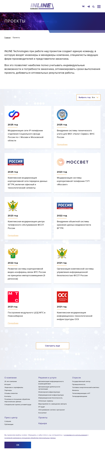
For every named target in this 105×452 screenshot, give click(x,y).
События (7, 421)
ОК (17, 445)
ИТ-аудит (41, 407)
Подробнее (62, 144)
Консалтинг (42, 413)
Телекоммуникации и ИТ (81, 393)
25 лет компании (10, 381)
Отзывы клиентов (11, 393)
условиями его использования (75, 435)
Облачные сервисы (45, 401)
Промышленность (78, 384)
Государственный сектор (81, 381)
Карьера (42, 423)
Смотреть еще (52, 345)
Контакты (7, 396)
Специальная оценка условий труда (17, 405)
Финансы (75, 390)
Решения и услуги (47, 377)
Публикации (8, 424)
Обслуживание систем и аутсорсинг (51, 410)
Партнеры (8, 390)
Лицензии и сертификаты (13, 387)
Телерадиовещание (79, 396)
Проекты (42, 417)
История (7, 384)
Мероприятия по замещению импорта (52, 404)
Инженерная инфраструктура (49, 392)
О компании (10, 377)
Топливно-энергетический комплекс (85, 387)
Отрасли (76, 377)
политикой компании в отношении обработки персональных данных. (30, 438)
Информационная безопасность (50, 398)
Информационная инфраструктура (51, 395)
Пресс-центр (10, 417)
